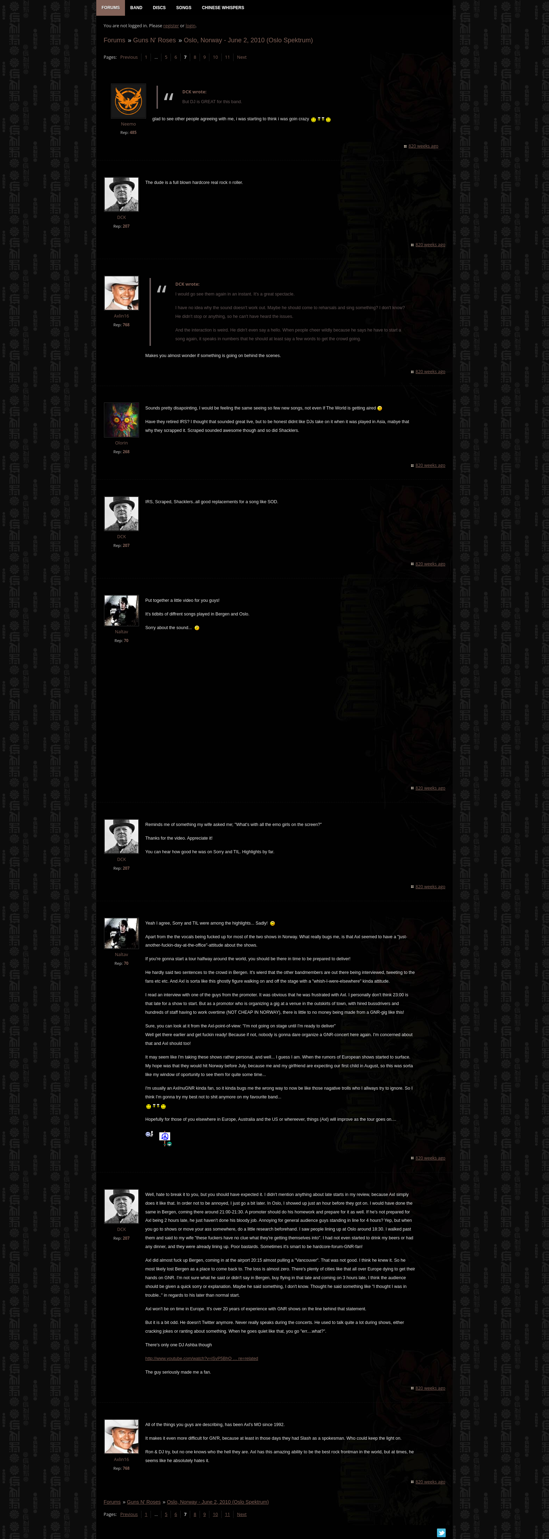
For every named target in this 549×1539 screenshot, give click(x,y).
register (171, 26)
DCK (121, 218)
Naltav (120, 632)
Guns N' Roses (154, 40)
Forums (114, 40)
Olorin (121, 444)
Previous (128, 58)
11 (227, 58)
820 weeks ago (424, 147)
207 (125, 226)
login (190, 26)
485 (132, 133)
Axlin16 (120, 317)
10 (215, 58)
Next (241, 58)
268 (125, 452)
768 (125, 325)
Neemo (128, 125)
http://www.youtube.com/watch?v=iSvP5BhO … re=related (201, 1359)
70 (126, 641)
